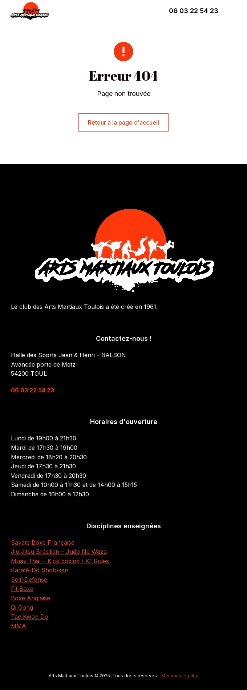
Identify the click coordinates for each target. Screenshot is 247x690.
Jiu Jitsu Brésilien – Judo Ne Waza (59, 551)
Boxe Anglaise (30, 598)
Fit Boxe (22, 588)
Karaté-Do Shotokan (39, 570)
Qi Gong (22, 607)
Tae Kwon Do (29, 616)
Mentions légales (179, 675)
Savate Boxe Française (42, 542)
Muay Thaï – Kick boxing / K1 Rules (60, 561)
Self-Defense (29, 579)
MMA (18, 626)
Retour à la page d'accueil (123, 122)
